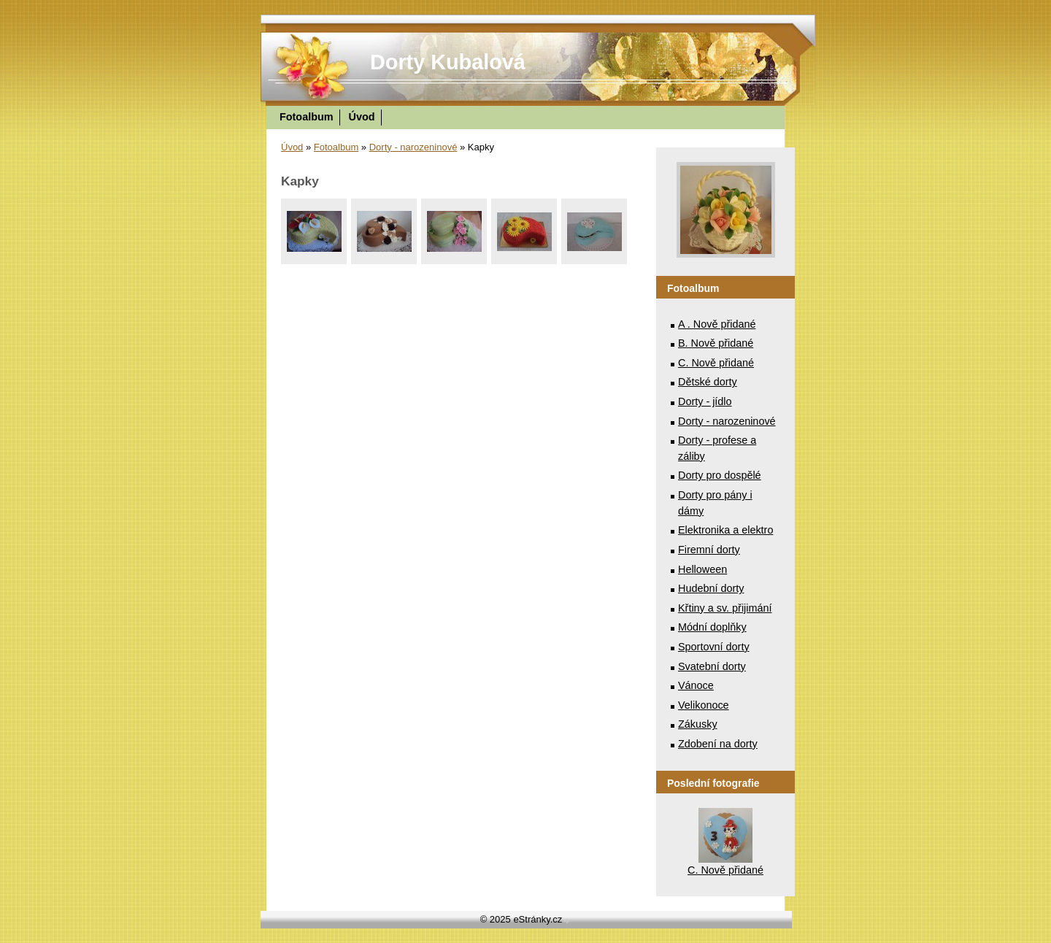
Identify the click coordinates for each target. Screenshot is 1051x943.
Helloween (702, 569)
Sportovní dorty (714, 647)
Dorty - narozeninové (413, 147)
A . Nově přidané (716, 324)
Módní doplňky (712, 627)
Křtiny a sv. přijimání (724, 608)
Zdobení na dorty (718, 744)
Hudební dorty (711, 588)
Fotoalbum (307, 117)
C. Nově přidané (716, 363)
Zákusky (697, 724)
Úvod (362, 117)
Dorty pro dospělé (719, 475)
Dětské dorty (707, 382)
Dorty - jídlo (705, 401)
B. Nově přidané (715, 343)
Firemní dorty (709, 549)
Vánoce (696, 685)
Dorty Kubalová (448, 62)
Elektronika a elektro (725, 530)
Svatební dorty (712, 666)
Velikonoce (703, 705)
